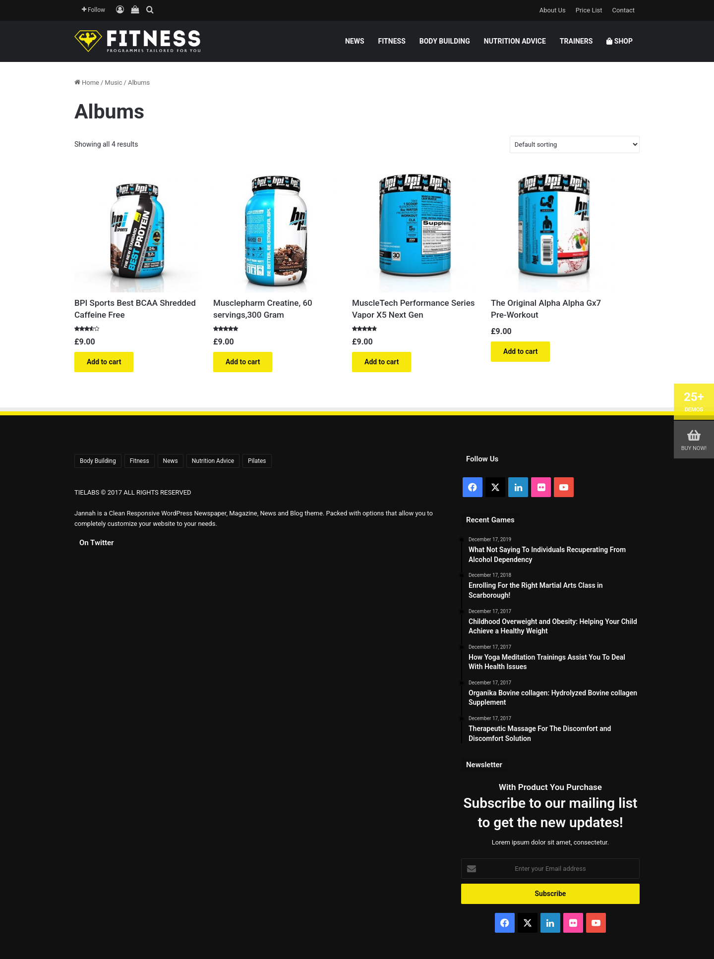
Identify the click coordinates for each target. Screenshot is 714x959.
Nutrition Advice (515, 41)
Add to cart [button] (104, 362)
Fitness (392, 41)
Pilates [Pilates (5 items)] (257, 460)
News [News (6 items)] (170, 460)
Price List (589, 10)
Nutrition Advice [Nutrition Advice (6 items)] (213, 460)
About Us (552, 10)
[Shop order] (575, 144)
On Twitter (96, 542)
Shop (619, 41)
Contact (623, 10)
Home (90, 82)
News (354, 41)
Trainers (576, 41)
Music (113, 82)
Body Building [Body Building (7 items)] (98, 460)
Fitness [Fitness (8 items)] (139, 460)
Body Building (444, 41)
